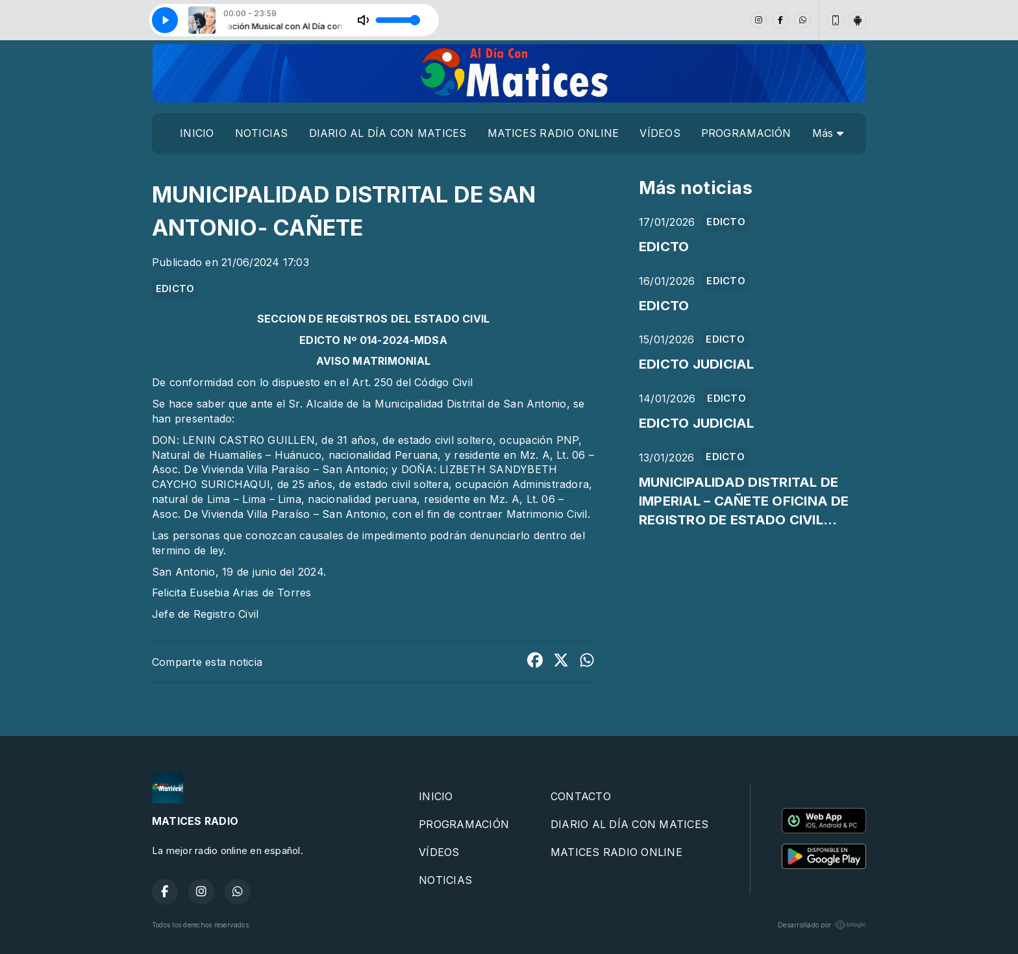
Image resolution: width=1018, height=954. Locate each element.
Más (827, 133)
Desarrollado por (822, 924)
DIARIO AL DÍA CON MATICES (388, 133)
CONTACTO (581, 796)
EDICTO (175, 289)
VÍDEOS (659, 133)
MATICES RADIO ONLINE (553, 133)
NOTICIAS (261, 133)
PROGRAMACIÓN (746, 133)
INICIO (197, 133)
